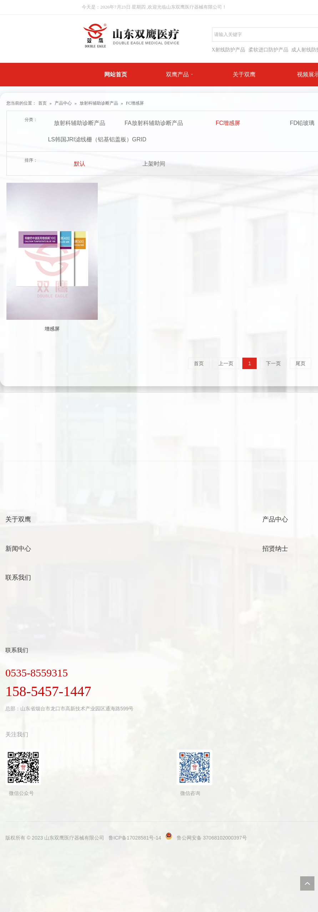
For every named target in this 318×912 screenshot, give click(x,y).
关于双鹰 (244, 74)
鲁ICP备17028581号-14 (134, 838)
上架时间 (153, 164)
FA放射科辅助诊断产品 (154, 123)
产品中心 (63, 103)
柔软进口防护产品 (268, 49)
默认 (79, 164)
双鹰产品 (177, 74)
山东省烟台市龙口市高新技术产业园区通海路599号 (76, 708)
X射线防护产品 (228, 49)
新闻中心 (18, 548)
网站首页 (115, 74)
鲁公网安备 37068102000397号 (212, 838)
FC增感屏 (135, 103)
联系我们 (18, 577)
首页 (42, 103)
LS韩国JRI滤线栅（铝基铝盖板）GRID (80, 139)
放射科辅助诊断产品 (99, 103)
